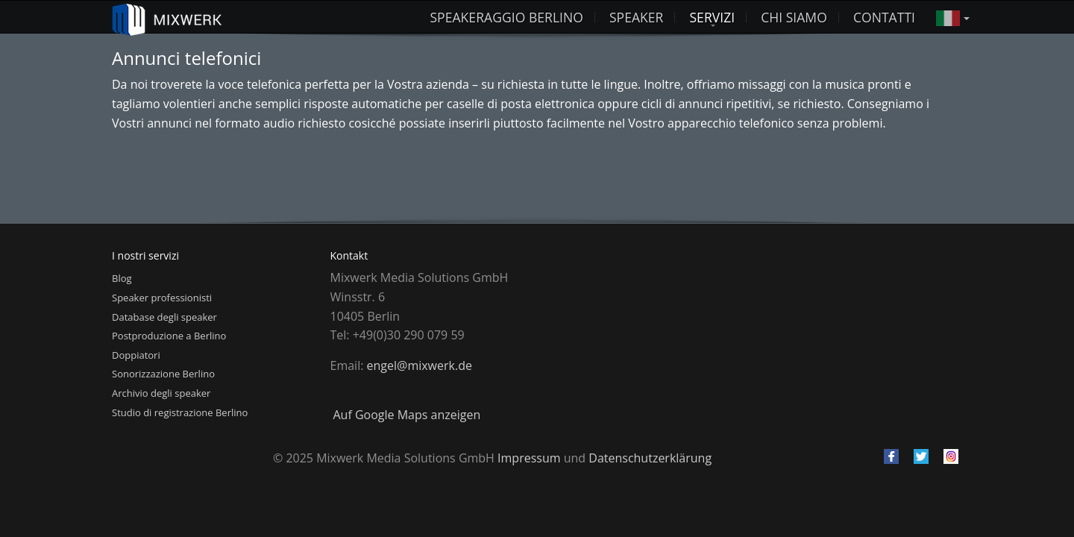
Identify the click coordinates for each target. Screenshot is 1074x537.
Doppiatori (136, 355)
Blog (122, 278)
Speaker (636, 17)
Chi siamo (794, 17)
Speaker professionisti (162, 297)
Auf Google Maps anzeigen (407, 414)
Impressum (528, 458)
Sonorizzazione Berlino (163, 373)
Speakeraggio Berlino (506, 17)
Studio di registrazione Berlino (180, 412)
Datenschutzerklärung (650, 458)
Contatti (884, 17)
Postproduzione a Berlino (169, 335)
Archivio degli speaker (161, 393)
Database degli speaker (164, 317)
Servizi (712, 17)
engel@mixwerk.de (419, 365)
